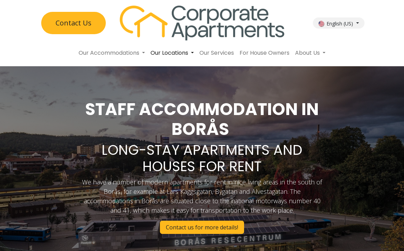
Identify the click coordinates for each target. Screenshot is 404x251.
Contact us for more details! (202, 227)
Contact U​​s (73, 23)
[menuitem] (112, 53)
